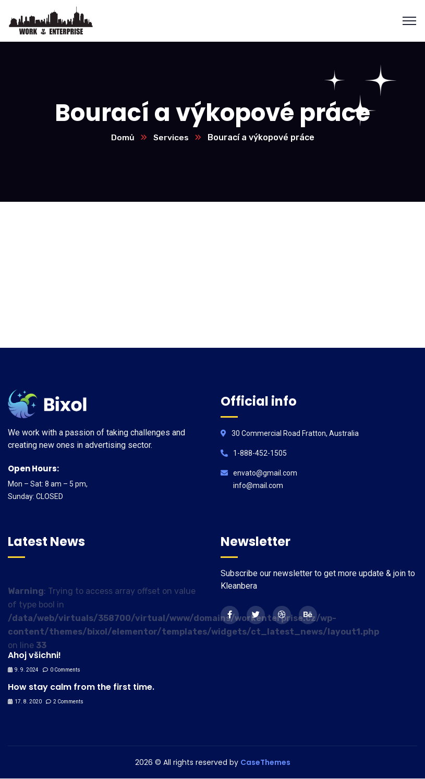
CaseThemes (265, 763)
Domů (122, 138)
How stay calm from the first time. (81, 687)
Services (171, 138)
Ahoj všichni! (34, 656)
